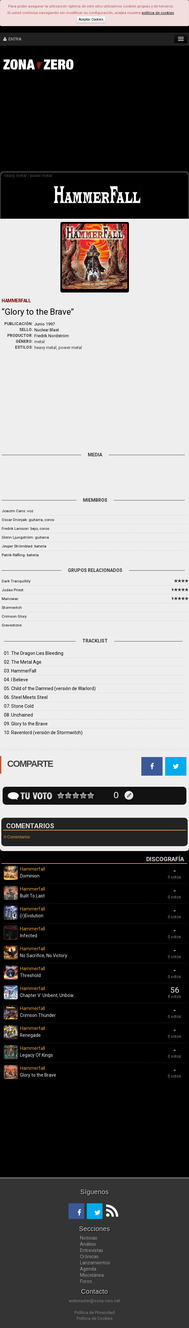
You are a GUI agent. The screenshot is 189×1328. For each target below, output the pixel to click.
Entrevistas (91, 1250)
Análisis (88, 1244)
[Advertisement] (98, 123)
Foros (86, 1281)
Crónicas (89, 1256)
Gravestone (12, 625)
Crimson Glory (14, 616)
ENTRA (12, 39)
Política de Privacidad (94, 1312)
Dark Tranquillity (16, 581)
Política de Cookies (95, 1318)
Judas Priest (13, 590)
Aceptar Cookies (91, 19)
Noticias (88, 1238)
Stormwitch (12, 607)
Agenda (88, 1269)
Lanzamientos (95, 1262)
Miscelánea (92, 1275)
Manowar (10, 598)
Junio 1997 (44, 324)
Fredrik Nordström (51, 335)
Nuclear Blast (46, 329)
